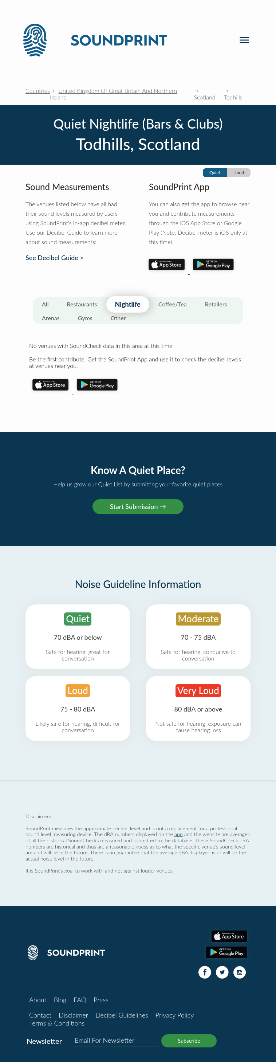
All (45, 304)
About (38, 1000)
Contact (40, 1015)
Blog (60, 1000)
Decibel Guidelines (121, 1015)
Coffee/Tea (172, 304)
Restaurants (82, 304)
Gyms (85, 317)
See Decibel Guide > (54, 258)
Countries (37, 90)
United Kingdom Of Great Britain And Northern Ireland (113, 94)
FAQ (80, 1000)
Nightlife (128, 304)
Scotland (205, 97)
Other (118, 317)
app (178, 834)
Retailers (216, 304)
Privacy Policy (174, 1015)
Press (101, 1000)
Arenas (51, 317)
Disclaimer (73, 1015)
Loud (239, 172)
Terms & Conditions (56, 1023)
